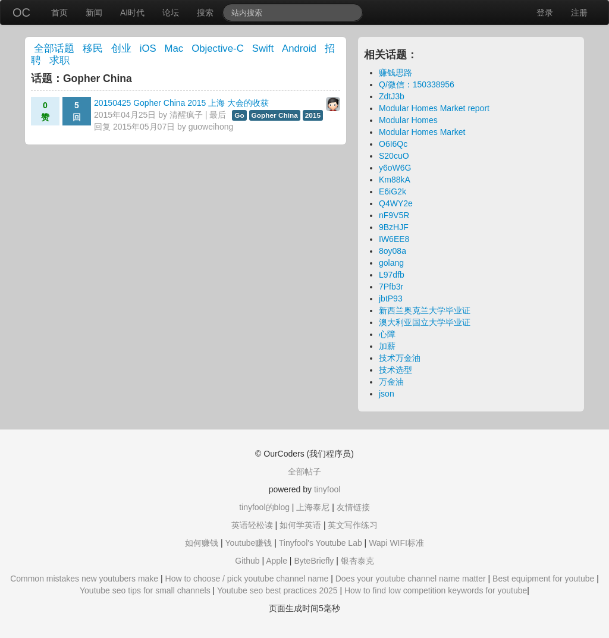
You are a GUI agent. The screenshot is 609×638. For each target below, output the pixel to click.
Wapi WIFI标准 (396, 543)
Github (247, 560)
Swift (263, 48)
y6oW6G (395, 167)
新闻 (94, 12)
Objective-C (218, 48)
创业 (121, 48)
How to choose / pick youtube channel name (247, 578)
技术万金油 (399, 358)
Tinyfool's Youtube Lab (320, 543)
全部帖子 (304, 471)
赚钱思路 (395, 72)
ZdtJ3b (391, 96)
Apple (276, 560)
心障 (387, 334)
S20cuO (394, 156)
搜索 (205, 12)
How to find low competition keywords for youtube (435, 590)
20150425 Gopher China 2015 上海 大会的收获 (181, 103)
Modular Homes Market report (434, 108)
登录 (544, 12)
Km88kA (394, 179)
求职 (59, 60)
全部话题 (54, 48)
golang (391, 263)
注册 (579, 12)
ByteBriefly (314, 560)
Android (299, 48)
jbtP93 (391, 298)
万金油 (391, 381)
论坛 (170, 12)
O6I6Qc (393, 144)
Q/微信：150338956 (416, 84)
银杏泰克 (357, 560)
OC (21, 12)
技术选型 (395, 370)
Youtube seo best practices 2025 (277, 590)
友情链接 (353, 507)
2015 (313, 115)
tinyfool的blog (264, 507)
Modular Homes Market (422, 132)
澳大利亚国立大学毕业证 (424, 322)
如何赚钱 (201, 543)
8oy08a (392, 251)
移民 (93, 48)
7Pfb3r (391, 286)
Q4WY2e (396, 203)
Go (239, 115)
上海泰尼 (312, 507)
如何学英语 (300, 525)
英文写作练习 (353, 525)
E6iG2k (392, 191)
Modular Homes (408, 120)
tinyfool (327, 489)
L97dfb (391, 274)
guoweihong (211, 126)
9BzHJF (394, 227)
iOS (148, 48)
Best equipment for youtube (543, 578)
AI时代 (132, 12)
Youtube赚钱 (248, 543)
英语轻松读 (252, 525)
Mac (174, 48)
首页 (59, 12)
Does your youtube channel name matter (410, 578)
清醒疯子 (186, 115)
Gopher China (275, 115)
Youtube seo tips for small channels (145, 590)
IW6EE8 (394, 239)
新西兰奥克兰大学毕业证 (424, 310)
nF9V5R (394, 215)
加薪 (387, 346)
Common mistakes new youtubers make (84, 578)
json (386, 393)
